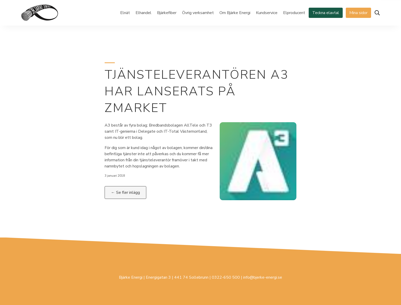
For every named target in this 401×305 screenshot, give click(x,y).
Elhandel (143, 13)
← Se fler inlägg (125, 192)
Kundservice (266, 13)
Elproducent (294, 13)
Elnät (125, 13)
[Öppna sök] (377, 13)
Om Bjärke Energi (234, 13)
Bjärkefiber (166, 13)
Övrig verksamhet (198, 13)
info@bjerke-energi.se (262, 277)
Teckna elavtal (325, 13)
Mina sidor (358, 13)
